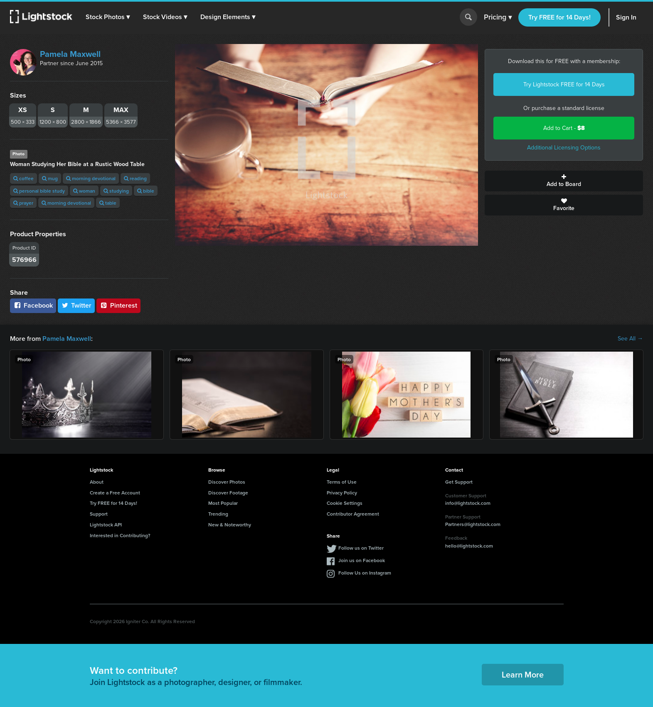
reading (135, 178)
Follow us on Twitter (361, 547)
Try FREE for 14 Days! (559, 17)
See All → (630, 339)
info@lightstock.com (467, 502)
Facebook (33, 305)
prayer (23, 202)
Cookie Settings (344, 502)
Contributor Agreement (353, 513)
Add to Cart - (564, 128)
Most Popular (223, 502)
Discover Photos (226, 481)
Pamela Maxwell (70, 54)
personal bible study (39, 190)
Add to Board (564, 181)
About (96, 481)
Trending (218, 513)
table (107, 202)
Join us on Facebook (361, 560)
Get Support (459, 481)
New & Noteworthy (229, 524)
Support (99, 513)
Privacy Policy (342, 492)
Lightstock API (106, 524)
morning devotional (91, 178)
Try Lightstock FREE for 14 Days (564, 84)
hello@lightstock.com (469, 545)
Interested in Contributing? (120, 535)
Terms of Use (342, 481)
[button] (108, 17)
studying (116, 190)
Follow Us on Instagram (364, 572)
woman (84, 190)
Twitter (76, 305)
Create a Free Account (115, 492)
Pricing (498, 17)
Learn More (523, 674)
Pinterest (118, 305)
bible (145, 190)
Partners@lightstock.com (472, 524)
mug (50, 178)
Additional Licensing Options (564, 147)
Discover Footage (228, 492)
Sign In (626, 17)
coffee (23, 178)
